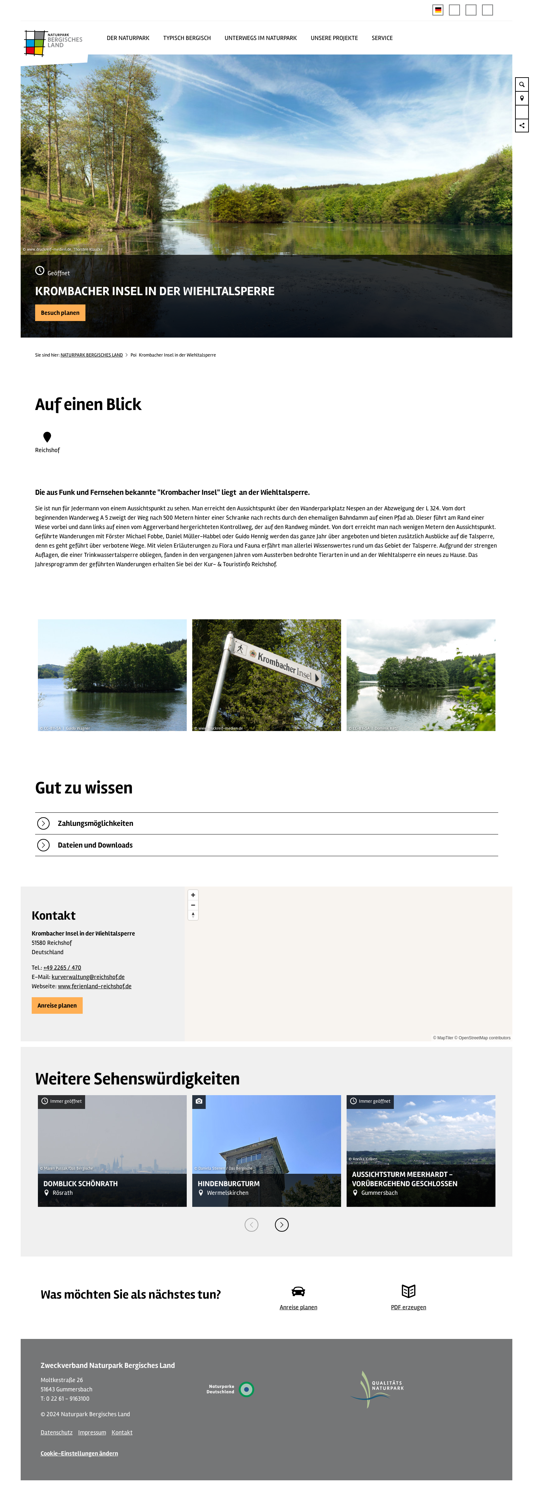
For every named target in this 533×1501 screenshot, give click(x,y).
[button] (454, 10)
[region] (348, 964)
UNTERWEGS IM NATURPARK (261, 38)
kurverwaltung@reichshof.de (88, 977)
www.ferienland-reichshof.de (95, 986)
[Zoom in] (193, 895)
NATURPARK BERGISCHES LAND (92, 355)
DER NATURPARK (128, 38)
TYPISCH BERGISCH (187, 38)
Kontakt (122, 1432)
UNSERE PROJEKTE (334, 38)
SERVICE (382, 38)
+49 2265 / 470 (62, 967)
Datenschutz (57, 1432)
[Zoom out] (193, 905)
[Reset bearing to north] (193, 915)
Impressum (92, 1432)
